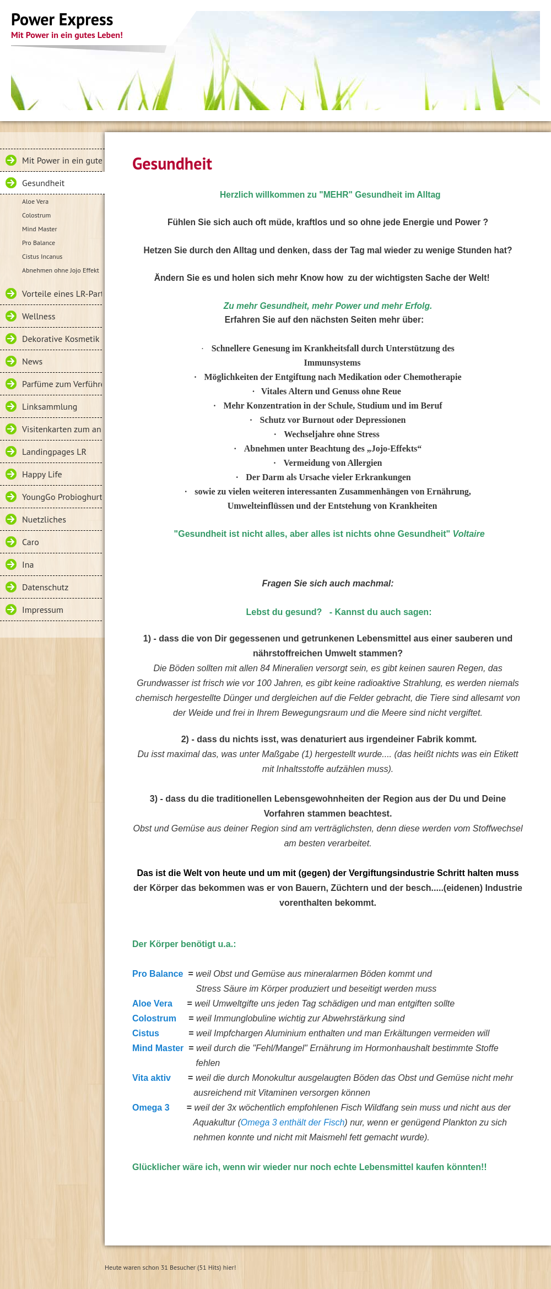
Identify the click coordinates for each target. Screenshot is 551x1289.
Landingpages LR (54, 451)
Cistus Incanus (42, 256)
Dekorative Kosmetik (60, 338)
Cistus (145, 1033)
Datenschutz (45, 586)
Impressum (42, 609)
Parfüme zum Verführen (62, 383)
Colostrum (36, 215)
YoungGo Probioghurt (62, 496)
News (32, 361)
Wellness (38, 316)
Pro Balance (38, 242)
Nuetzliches (44, 519)
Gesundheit (43, 182)
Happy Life (42, 474)
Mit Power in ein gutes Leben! (62, 160)
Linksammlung (49, 406)
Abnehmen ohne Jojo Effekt (60, 270)
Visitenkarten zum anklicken (62, 428)
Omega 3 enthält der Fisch (293, 1122)
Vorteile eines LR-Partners (62, 293)
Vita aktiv (151, 1078)
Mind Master (39, 229)
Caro (30, 541)
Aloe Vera (35, 201)
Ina (28, 564)
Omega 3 (151, 1107)
